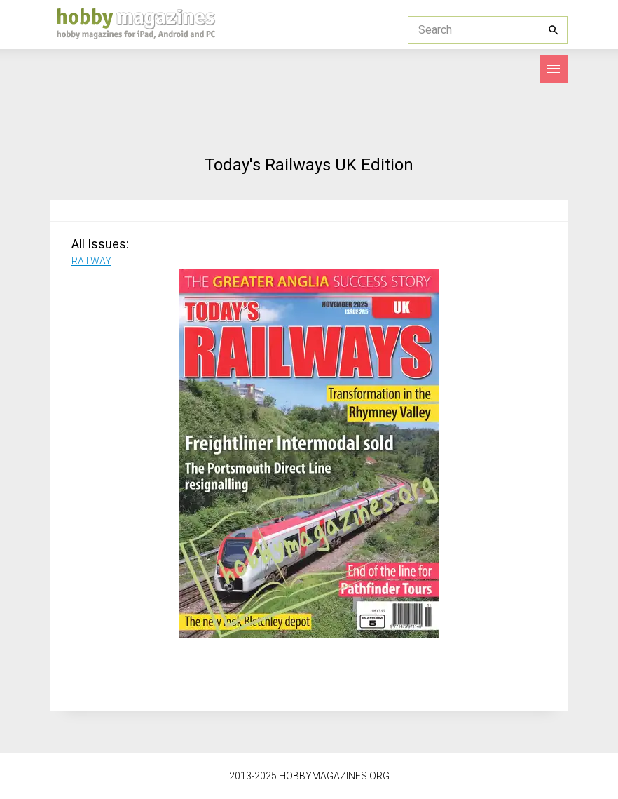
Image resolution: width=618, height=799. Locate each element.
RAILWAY (91, 261)
